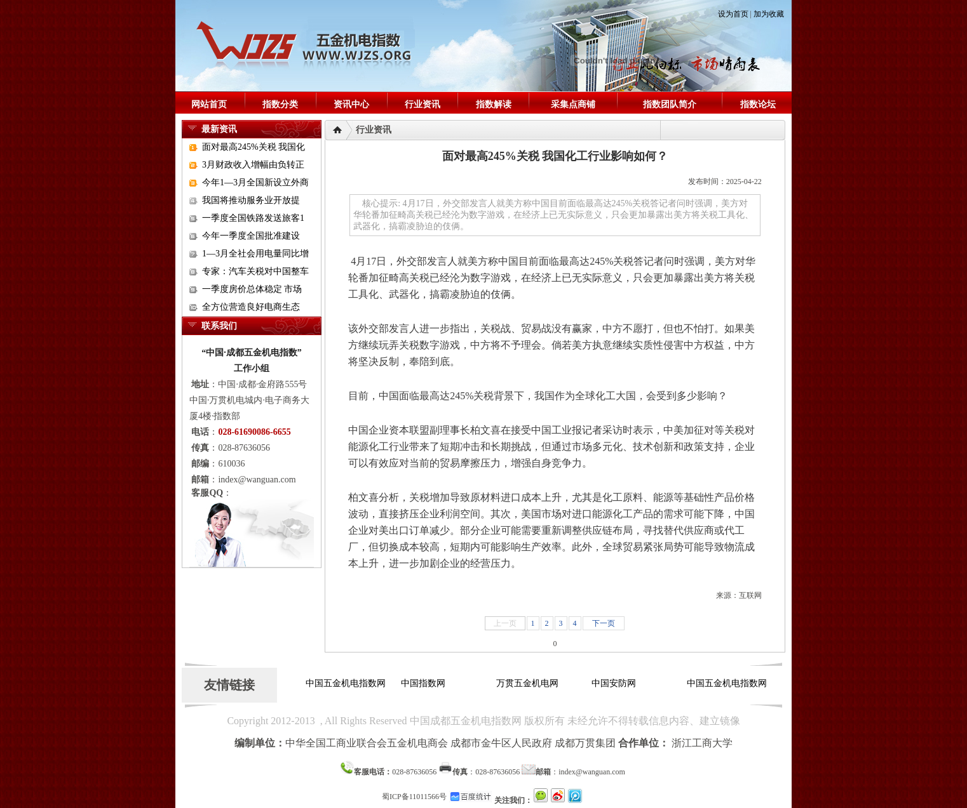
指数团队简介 (669, 104)
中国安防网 (614, 683)
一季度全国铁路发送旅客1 (253, 218)
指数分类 (280, 104)
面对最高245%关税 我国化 (253, 147)
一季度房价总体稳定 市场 (252, 289)
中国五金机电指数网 (346, 683)
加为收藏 (769, 14)
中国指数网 (423, 683)
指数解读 (493, 104)
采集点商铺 (573, 104)
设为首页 (733, 14)
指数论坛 (758, 104)
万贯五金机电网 (527, 683)
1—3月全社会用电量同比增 (255, 253)
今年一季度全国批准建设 (251, 236)
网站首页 (209, 104)
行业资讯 (422, 104)
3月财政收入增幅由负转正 (253, 164)
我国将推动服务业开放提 (251, 200)
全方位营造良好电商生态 (251, 307)
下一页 (603, 623)
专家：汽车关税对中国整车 (255, 271)
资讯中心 (351, 104)
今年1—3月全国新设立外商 (255, 182)
